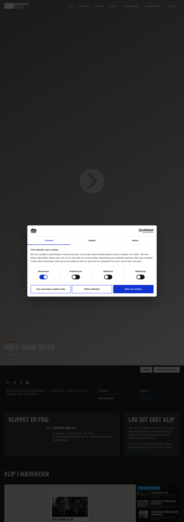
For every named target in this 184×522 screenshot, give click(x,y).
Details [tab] (92, 240)
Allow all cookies (133, 289)
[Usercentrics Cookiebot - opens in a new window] (141, 231)
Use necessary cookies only (50, 289)
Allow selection (92, 289)
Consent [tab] (49, 240)
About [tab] (135, 240)
